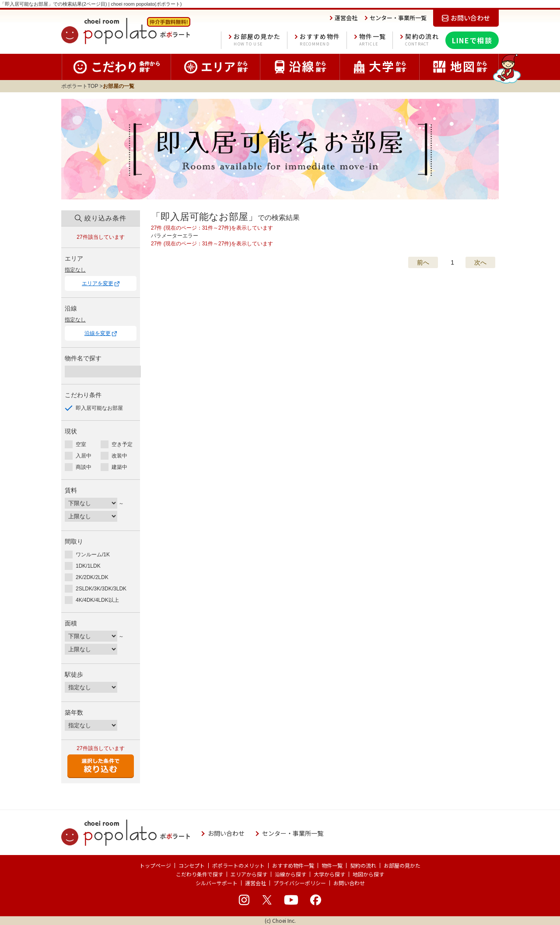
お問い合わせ (349, 883)
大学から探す (329, 874)
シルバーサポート (217, 883)
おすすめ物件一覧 (293, 865)
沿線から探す (290, 874)
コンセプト (191, 865)
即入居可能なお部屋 (99, 408)
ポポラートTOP (79, 86)
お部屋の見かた (257, 40)
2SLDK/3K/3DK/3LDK (101, 589)
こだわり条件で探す (199, 874)
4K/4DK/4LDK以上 (97, 600)
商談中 (83, 467)
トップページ (155, 865)
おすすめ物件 (320, 40)
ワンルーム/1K (93, 555)
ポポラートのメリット (238, 865)
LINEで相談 (472, 40)
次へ (480, 262)
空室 (81, 444)
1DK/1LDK (88, 566)
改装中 (119, 456)
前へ (423, 262)
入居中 (83, 456)
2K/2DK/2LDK (92, 577)
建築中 (119, 467)
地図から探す (368, 874)
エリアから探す (249, 874)
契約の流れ (422, 40)
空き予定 (122, 444)
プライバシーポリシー (299, 883)
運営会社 (255, 883)
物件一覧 (372, 40)
